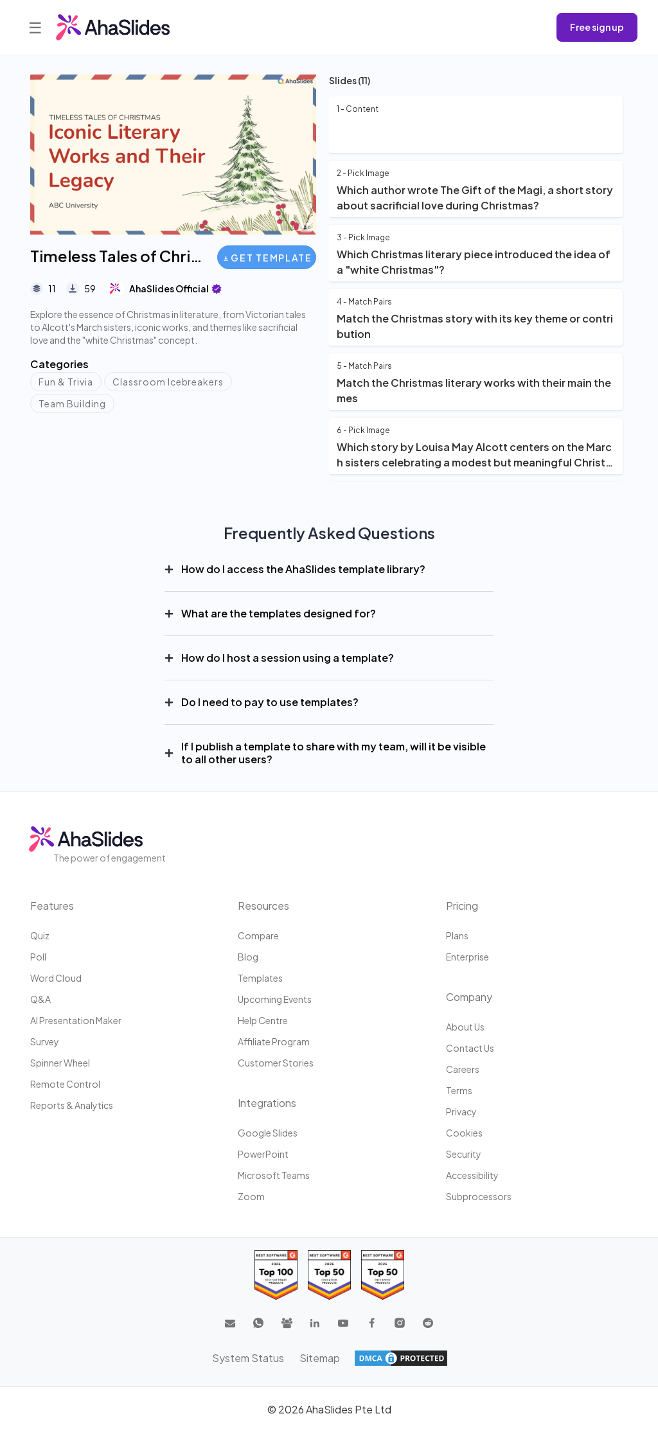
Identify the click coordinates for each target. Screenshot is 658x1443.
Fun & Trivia (66, 381)
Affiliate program (274, 1041)
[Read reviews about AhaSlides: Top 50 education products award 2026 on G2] (329, 1275)
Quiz (39, 935)
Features (52, 905)
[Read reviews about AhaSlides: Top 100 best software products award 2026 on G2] (276, 1275)
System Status (248, 1358)
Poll (38, 956)
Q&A (40, 999)
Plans (457, 935)
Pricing (462, 905)
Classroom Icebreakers (168, 381)
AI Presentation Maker (75, 1020)
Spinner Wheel (60, 1062)
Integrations (267, 1103)
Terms (459, 1090)
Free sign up (597, 27)
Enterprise (467, 956)
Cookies (464, 1132)
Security (463, 1154)
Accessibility (472, 1175)
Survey (44, 1041)
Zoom (251, 1196)
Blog (248, 956)
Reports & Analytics (71, 1105)
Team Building (72, 403)
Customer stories (276, 1062)
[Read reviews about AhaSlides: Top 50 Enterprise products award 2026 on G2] (382, 1275)
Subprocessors (478, 1196)
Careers (462, 1069)
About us (465, 1026)
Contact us (470, 1048)
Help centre (263, 1020)
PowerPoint (263, 1154)
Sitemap (319, 1358)
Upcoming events (275, 999)
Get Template (268, 257)
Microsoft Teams (274, 1175)
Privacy (461, 1111)
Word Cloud (56, 978)
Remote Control (65, 1084)
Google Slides (268, 1132)
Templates (260, 978)
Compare (258, 935)
